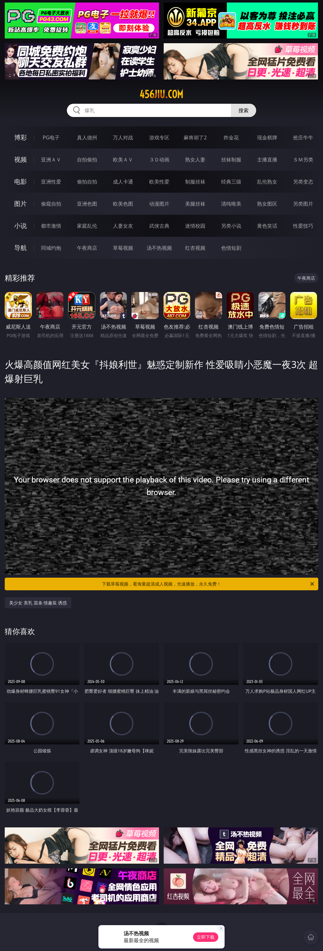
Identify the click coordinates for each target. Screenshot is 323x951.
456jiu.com (161, 94)
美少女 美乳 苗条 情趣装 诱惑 (38, 603)
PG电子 (51, 137)
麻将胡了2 (195, 137)
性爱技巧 (303, 225)
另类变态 (303, 181)
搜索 (243, 110)
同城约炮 (51, 247)
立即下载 (205, 937)
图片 (20, 203)
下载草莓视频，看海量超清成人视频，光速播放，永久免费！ (208, 584)
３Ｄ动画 (159, 159)
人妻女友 (123, 225)
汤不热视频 (159, 247)
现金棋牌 (267, 137)
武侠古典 (159, 225)
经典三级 (231, 181)
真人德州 (87, 137)
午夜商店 (87, 247)
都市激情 (51, 225)
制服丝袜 (195, 181)
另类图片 (303, 203)
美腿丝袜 (195, 203)
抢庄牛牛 (303, 137)
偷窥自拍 (51, 203)
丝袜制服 (231, 159)
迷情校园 (195, 225)
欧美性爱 (159, 181)
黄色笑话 (267, 225)
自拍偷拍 (87, 159)
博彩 (20, 137)
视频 (20, 159)
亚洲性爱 (51, 181)
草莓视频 (123, 247)
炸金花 (231, 137)
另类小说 (231, 225)
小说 (20, 225)
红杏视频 (195, 247)
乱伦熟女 (267, 181)
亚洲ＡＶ (51, 159)
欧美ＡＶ (123, 159)
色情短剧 (231, 247)
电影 (20, 181)
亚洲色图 (87, 203)
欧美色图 (123, 203)
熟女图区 (267, 203)
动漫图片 (159, 203)
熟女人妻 (195, 159)
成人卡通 (123, 181)
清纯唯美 (231, 203)
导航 (20, 247)
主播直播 (267, 159)
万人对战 (123, 137)
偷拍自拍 (87, 181)
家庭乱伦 (87, 225)
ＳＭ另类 (303, 159)
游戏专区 (159, 137)
